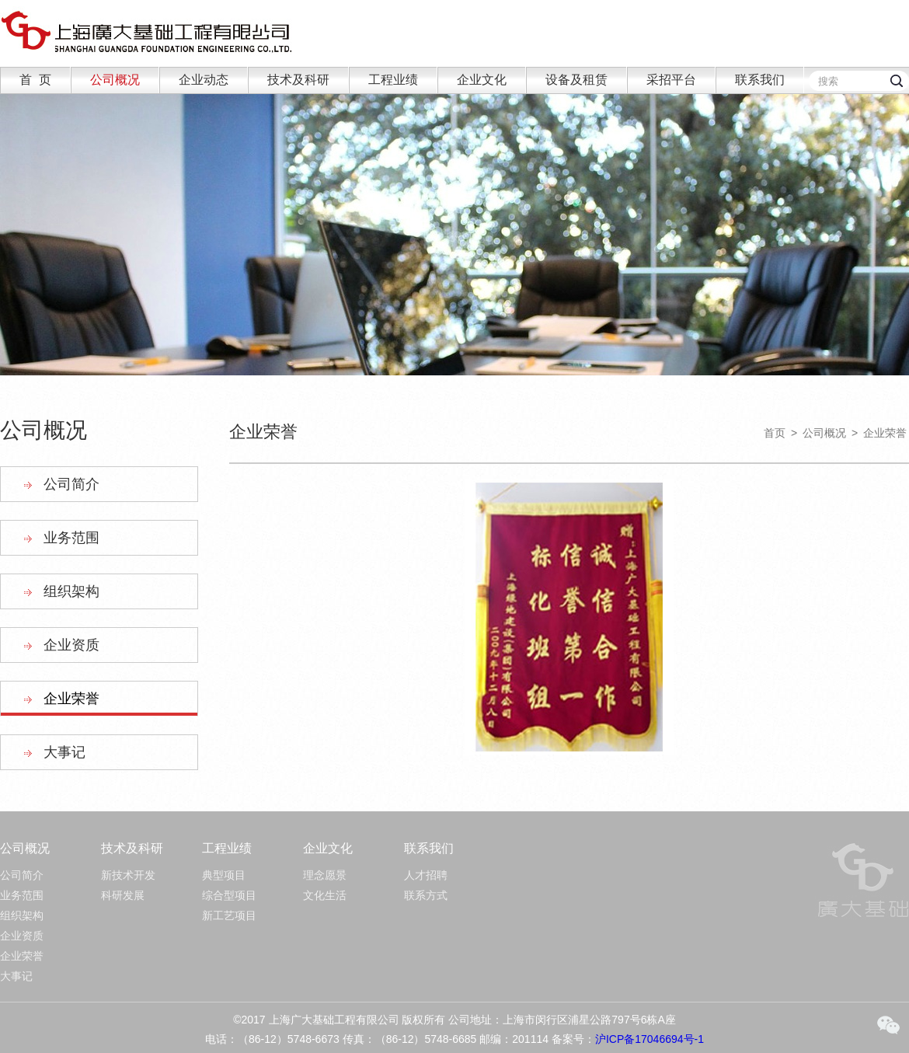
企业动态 (203, 79)
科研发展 (123, 895)
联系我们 (760, 79)
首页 (774, 433)
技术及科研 (298, 79)
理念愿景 (325, 875)
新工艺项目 (229, 915)
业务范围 (71, 538)
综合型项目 (229, 895)
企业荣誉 (71, 698)
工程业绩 (393, 79)
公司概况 (115, 79)
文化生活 (325, 895)
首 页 (35, 79)
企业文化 (482, 79)
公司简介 (71, 484)
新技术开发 (128, 875)
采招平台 (671, 79)
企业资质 (71, 645)
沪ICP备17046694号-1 (649, 1039)
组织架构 (71, 591)
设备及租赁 (576, 79)
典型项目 (224, 875)
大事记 (64, 752)
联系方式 (426, 895)
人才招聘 (426, 875)
